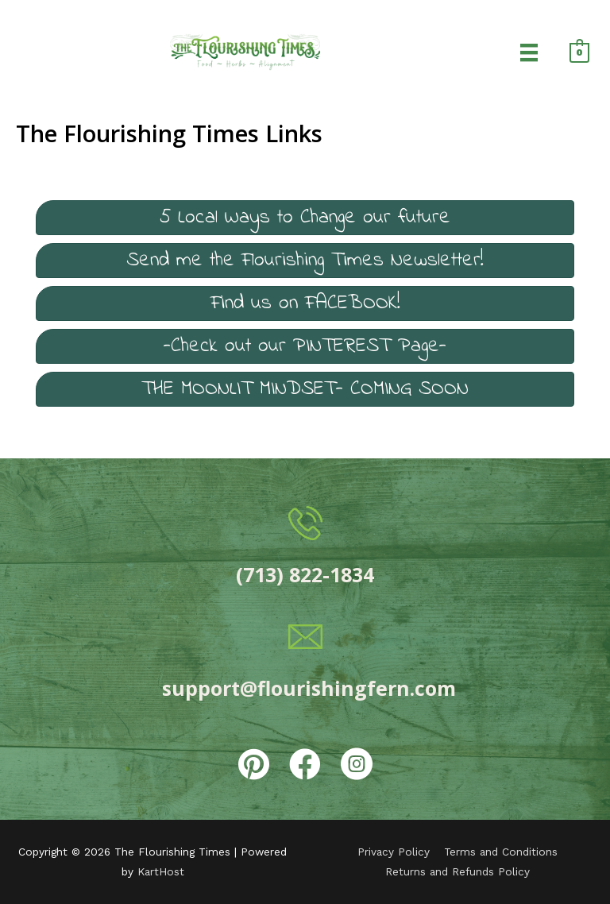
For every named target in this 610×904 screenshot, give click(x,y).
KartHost (160, 871)
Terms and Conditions (501, 851)
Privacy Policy (393, 851)
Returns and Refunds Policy (457, 871)
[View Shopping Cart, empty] (579, 51)
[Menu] (529, 52)
